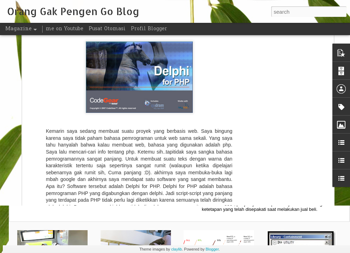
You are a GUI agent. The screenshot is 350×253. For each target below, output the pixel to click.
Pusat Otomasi (107, 29)
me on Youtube (64, 29)
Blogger (211, 249)
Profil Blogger (149, 29)
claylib (176, 249)
